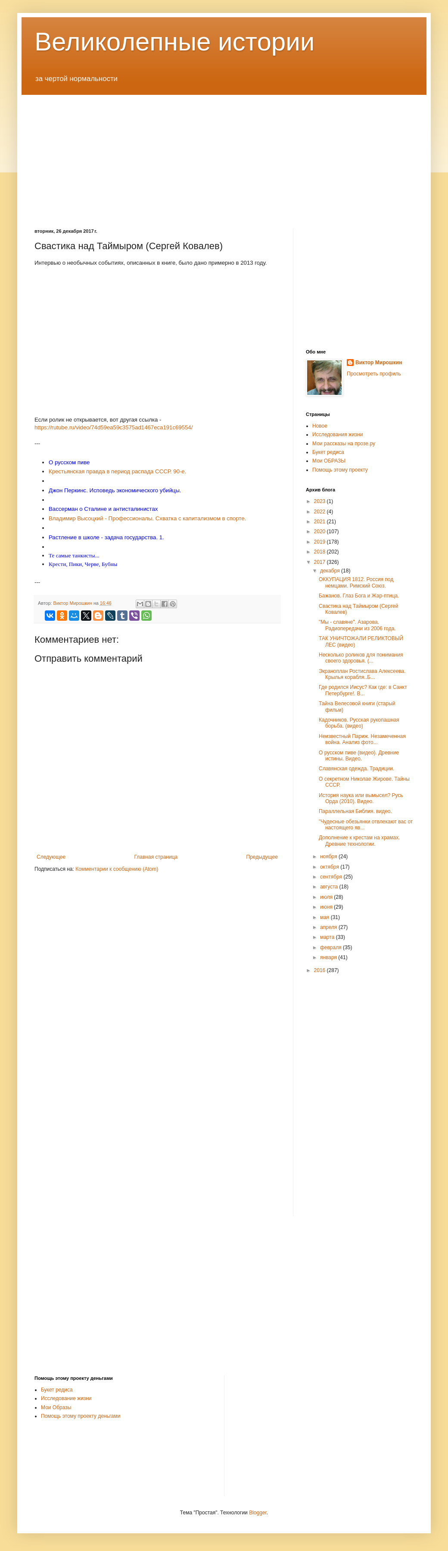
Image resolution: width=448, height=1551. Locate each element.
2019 (320, 542)
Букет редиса (328, 452)
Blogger (258, 1513)
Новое (319, 426)
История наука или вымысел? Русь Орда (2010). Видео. (361, 798)
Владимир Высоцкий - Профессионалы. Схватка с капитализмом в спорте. (147, 518)
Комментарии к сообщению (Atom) (116, 869)
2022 (320, 512)
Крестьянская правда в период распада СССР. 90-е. (117, 471)
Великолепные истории (174, 41)
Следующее (51, 857)
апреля (329, 927)
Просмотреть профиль (374, 374)
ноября (329, 857)
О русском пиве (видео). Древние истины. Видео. (359, 756)
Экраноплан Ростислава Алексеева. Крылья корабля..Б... (362, 674)
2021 (320, 522)
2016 (320, 970)
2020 (320, 531)
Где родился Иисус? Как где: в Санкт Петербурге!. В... (363, 690)
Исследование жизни (66, 1398)
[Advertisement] (224, 155)
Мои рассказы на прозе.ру (343, 444)
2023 (320, 501)
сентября (332, 877)
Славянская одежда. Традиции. (356, 769)
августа (329, 887)
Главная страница (156, 857)
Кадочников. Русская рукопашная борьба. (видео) (359, 723)
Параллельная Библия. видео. (355, 811)
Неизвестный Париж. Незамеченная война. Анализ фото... (362, 739)
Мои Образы (56, 1407)
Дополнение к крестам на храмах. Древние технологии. (359, 841)
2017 (320, 562)
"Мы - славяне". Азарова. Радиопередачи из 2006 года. (357, 625)
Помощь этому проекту (340, 470)
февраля (331, 947)
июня (327, 907)
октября (330, 867)
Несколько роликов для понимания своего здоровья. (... (361, 658)
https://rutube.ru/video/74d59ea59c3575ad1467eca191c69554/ (113, 427)
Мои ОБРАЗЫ (328, 461)
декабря (330, 571)
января (329, 957)
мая (325, 917)
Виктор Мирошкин (378, 363)
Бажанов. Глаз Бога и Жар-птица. (359, 596)
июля (327, 897)
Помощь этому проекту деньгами (80, 1416)
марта (328, 937)
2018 (320, 552)
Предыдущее (262, 857)
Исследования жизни (337, 435)
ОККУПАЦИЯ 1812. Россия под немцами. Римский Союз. (356, 582)
